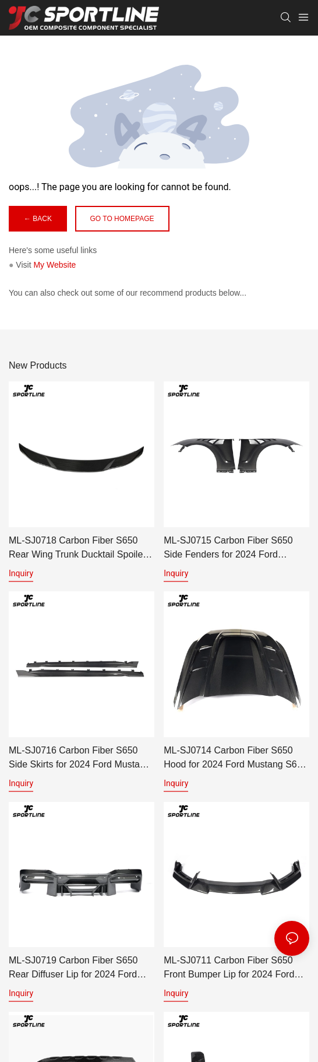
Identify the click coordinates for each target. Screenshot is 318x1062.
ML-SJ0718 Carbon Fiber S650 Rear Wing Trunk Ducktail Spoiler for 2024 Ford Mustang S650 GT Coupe (77, 548)
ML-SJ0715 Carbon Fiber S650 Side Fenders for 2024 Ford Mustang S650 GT (228, 548)
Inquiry (21, 573)
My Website (54, 264)
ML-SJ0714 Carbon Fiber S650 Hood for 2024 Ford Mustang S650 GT (235, 758)
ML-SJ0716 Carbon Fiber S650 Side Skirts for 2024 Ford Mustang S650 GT (79, 758)
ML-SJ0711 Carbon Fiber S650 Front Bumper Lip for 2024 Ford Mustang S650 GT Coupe (229, 968)
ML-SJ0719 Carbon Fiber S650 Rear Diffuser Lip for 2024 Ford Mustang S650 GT (73, 968)
